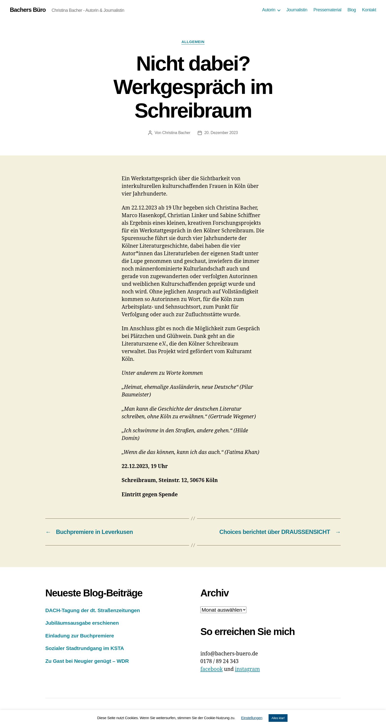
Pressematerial (327, 9)
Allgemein (192, 42)
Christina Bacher (176, 133)
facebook (211, 669)
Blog (351, 9)
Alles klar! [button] (278, 718)
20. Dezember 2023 (221, 133)
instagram (247, 669)
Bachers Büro (28, 10)
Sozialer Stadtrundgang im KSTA (84, 648)
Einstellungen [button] (251, 718)
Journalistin (296, 9)
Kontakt (369, 9)
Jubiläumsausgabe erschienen (82, 623)
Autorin (268, 9)
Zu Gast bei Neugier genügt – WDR (87, 661)
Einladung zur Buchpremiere (79, 635)
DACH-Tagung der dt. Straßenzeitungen (92, 610)
